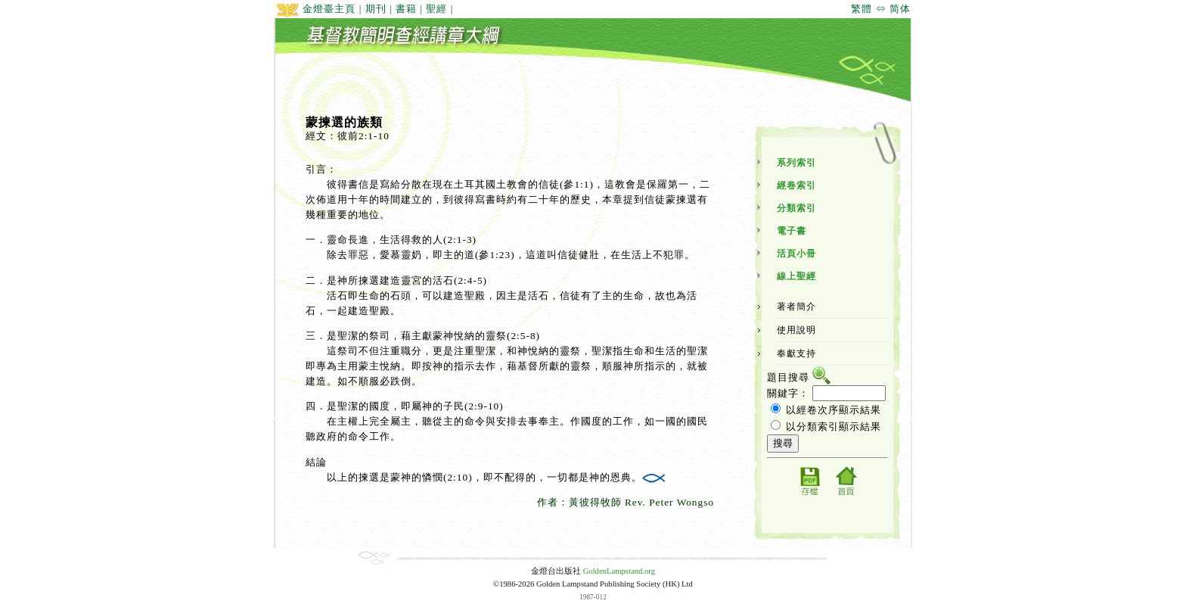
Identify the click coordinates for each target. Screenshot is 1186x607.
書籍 (406, 8)
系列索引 (796, 162)
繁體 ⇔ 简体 (881, 8)
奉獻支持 (796, 353)
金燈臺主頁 (315, 8)
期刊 (376, 8)
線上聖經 (796, 276)
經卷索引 (796, 185)
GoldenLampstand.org (619, 571)
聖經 (436, 8)
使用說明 (796, 330)
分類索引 (796, 208)
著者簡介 (796, 306)
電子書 (791, 231)
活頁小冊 (796, 253)
